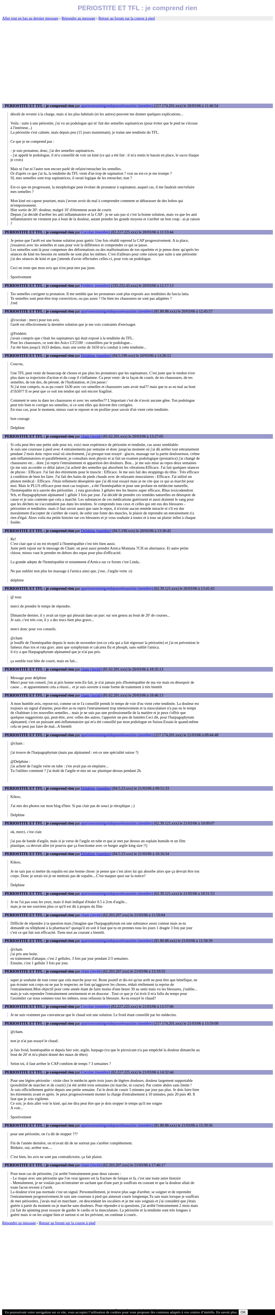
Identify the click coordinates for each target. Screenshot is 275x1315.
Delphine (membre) (96, 355)
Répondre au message (78, 18)
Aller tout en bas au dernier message (30, 18)
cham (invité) (91, 436)
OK (243, 1312)
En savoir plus (226, 1312)
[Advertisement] (137, 62)
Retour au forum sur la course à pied (126, 18)
